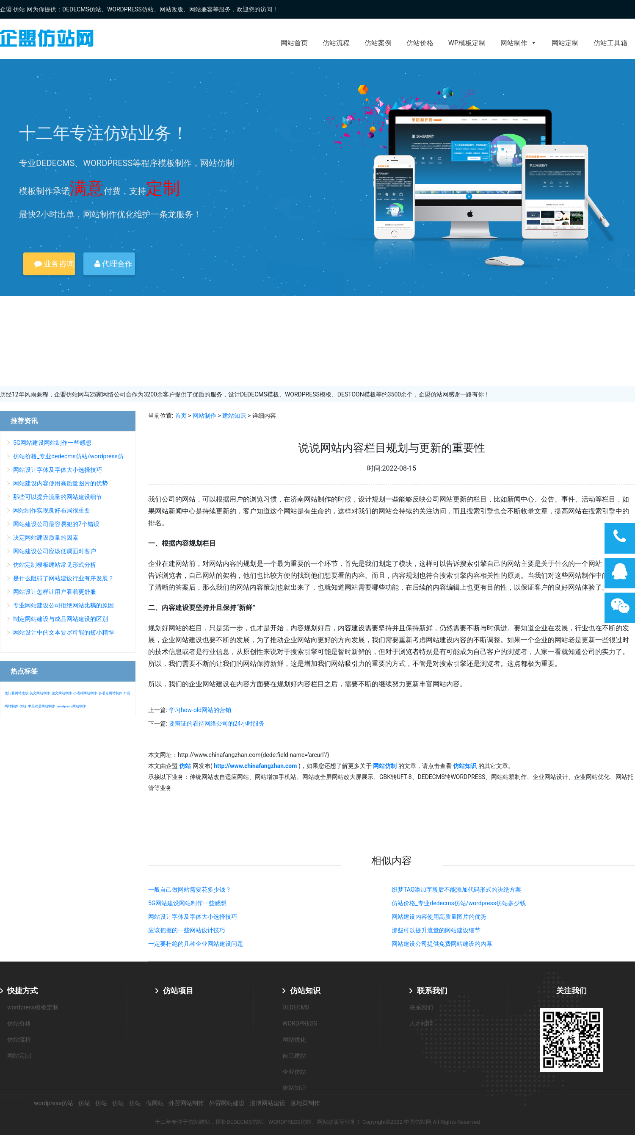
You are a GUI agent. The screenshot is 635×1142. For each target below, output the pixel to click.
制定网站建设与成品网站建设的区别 (60, 618)
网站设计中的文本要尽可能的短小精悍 (63, 632)
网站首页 (294, 43)
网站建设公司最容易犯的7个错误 (56, 524)
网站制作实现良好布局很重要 (51, 510)
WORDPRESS (299, 1023)
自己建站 (294, 1055)
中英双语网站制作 (41, 706)
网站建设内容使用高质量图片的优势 (439, 916)
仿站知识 (305, 990)
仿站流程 (336, 43)
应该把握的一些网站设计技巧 (186, 930)
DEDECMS (295, 1007)
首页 (181, 415)
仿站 (22, 706)
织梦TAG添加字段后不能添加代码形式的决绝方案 (456, 889)
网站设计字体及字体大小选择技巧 (192, 916)
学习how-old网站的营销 (200, 710)
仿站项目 (178, 990)
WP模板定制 (467, 43)
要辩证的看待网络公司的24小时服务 (217, 723)
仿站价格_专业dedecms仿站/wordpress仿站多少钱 (459, 903)
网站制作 (518, 43)
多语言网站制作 (110, 693)
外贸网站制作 (186, 1103)
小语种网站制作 (85, 693)
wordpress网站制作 (71, 706)
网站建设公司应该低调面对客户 (54, 551)
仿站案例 (378, 43)
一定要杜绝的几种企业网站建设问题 (195, 943)
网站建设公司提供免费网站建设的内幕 (442, 943)
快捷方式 (22, 990)
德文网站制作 (62, 693)
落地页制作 (305, 1103)
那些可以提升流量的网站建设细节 (436, 930)
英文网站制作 (40, 693)
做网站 (155, 1103)
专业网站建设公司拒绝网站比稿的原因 (63, 605)
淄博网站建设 (267, 1103)
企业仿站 (294, 1071)
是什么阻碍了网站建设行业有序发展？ (63, 578)
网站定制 (565, 43)
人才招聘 (421, 1023)
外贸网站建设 (227, 1103)
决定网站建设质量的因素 (45, 537)
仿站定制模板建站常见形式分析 (54, 564)
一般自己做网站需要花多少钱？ (189, 889)
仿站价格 (419, 43)
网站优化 (294, 1039)
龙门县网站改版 (16, 693)
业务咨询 (54, 263)
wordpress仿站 (53, 1103)
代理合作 (113, 263)
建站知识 (234, 415)
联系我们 (432, 990)
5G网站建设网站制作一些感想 (187, 903)
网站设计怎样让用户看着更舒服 (54, 591)
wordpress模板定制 (32, 1007)
